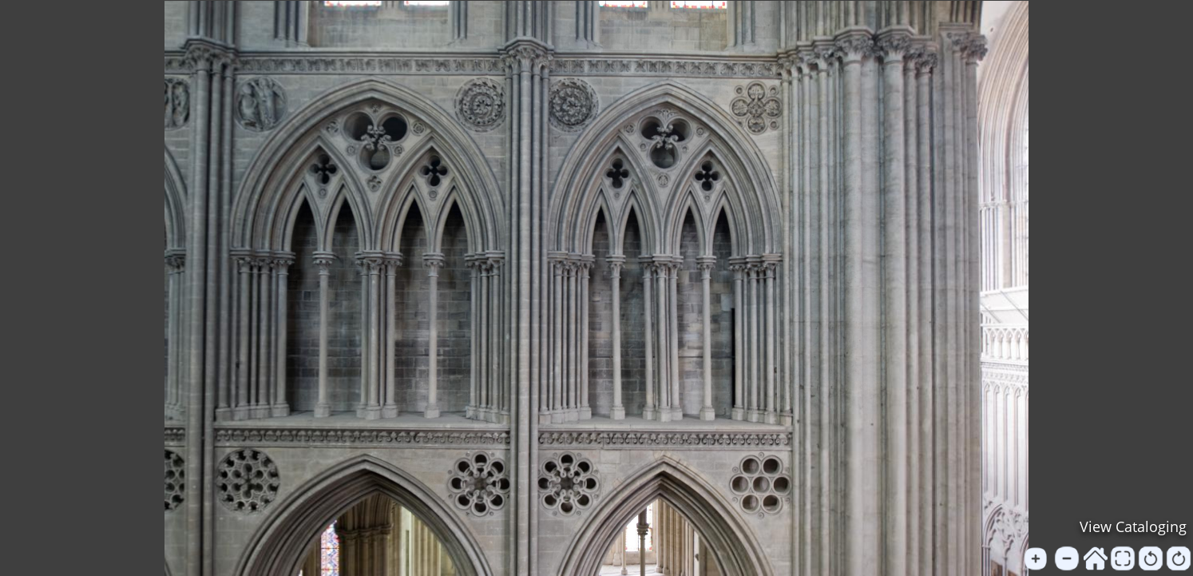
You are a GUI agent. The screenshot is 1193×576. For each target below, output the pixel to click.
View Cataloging (1133, 526)
